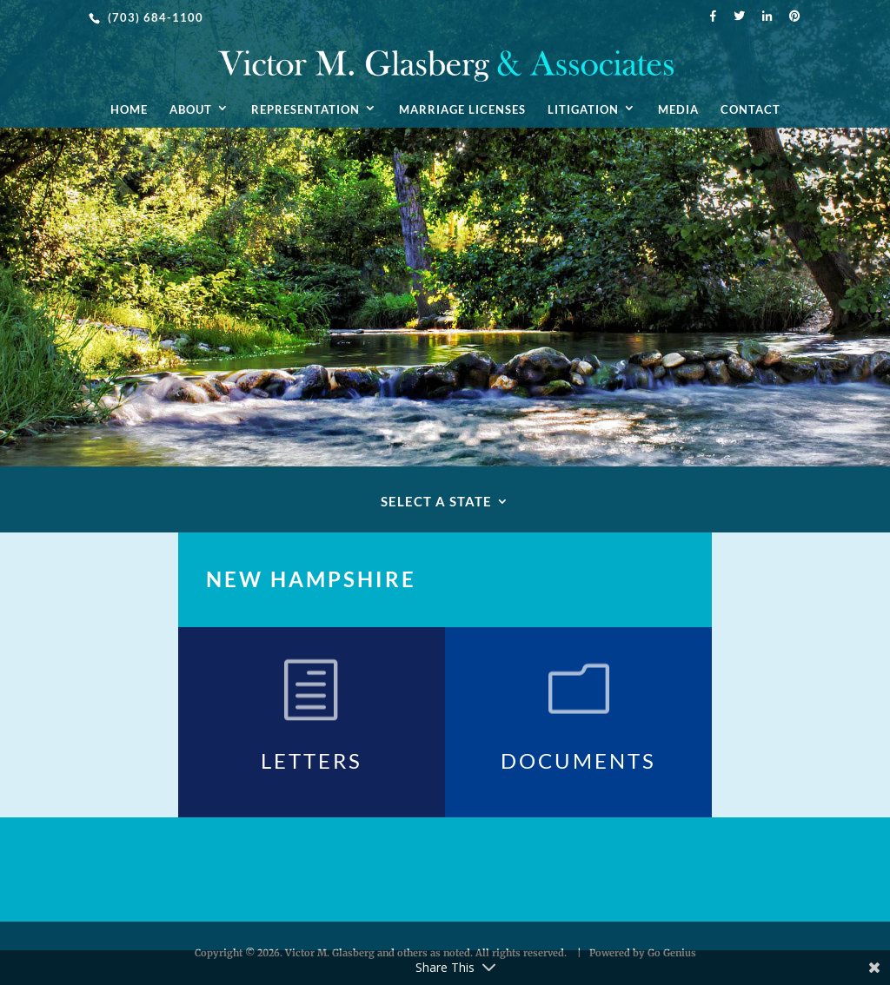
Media (678, 109)
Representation (305, 109)
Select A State (436, 502)
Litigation (583, 109)
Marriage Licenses (462, 109)
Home (129, 109)
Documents (578, 760)
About (190, 109)
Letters (311, 760)
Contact (750, 109)
